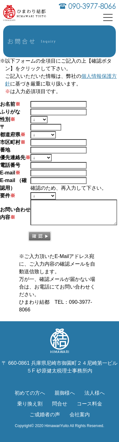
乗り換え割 (30, 403)
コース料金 (89, 403)
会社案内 (79, 414)
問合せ (59, 403)
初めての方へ (30, 393)
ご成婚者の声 (45, 414)
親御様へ (65, 393)
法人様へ (94, 393)
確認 (40, 236)
